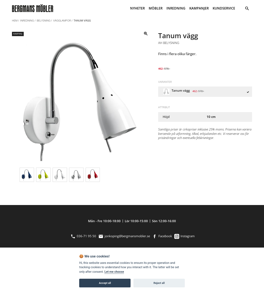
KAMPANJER (199, 8)
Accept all (105, 283)
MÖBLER (156, 8)
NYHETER (137, 8)
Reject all (159, 283)
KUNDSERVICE (224, 8)
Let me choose (114, 272)
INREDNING (175, 8)
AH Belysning (168, 42)
